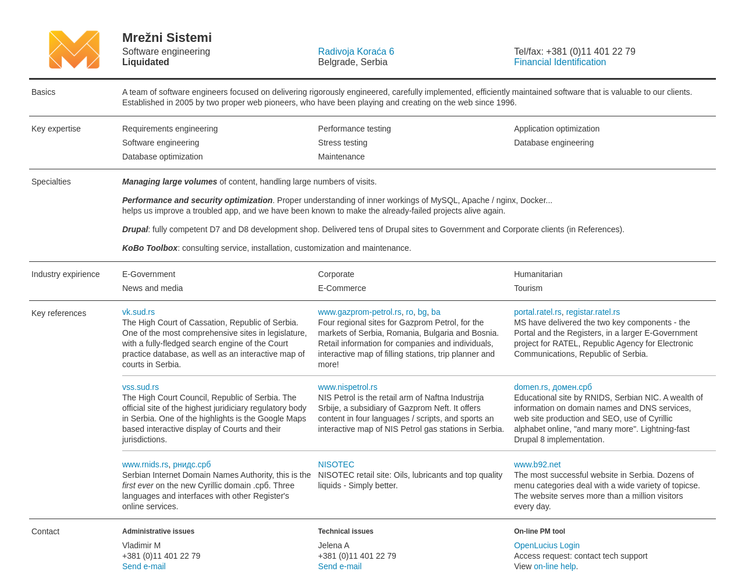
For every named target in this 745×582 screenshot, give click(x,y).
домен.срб (572, 387)
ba (436, 312)
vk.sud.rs (138, 312)
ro (409, 312)
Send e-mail (144, 566)
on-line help (555, 566)
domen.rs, (533, 387)
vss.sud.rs (140, 387)
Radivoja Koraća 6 (356, 51)
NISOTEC (336, 464)
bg (422, 312)
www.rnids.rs (145, 464)
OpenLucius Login (547, 545)
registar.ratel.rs (593, 312)
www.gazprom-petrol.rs (360, 312)
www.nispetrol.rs (348, 387)
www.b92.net (537, 464)
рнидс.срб (192, 464)
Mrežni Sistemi (56, 49)
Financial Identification (560, 62)
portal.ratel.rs (538, 312)
